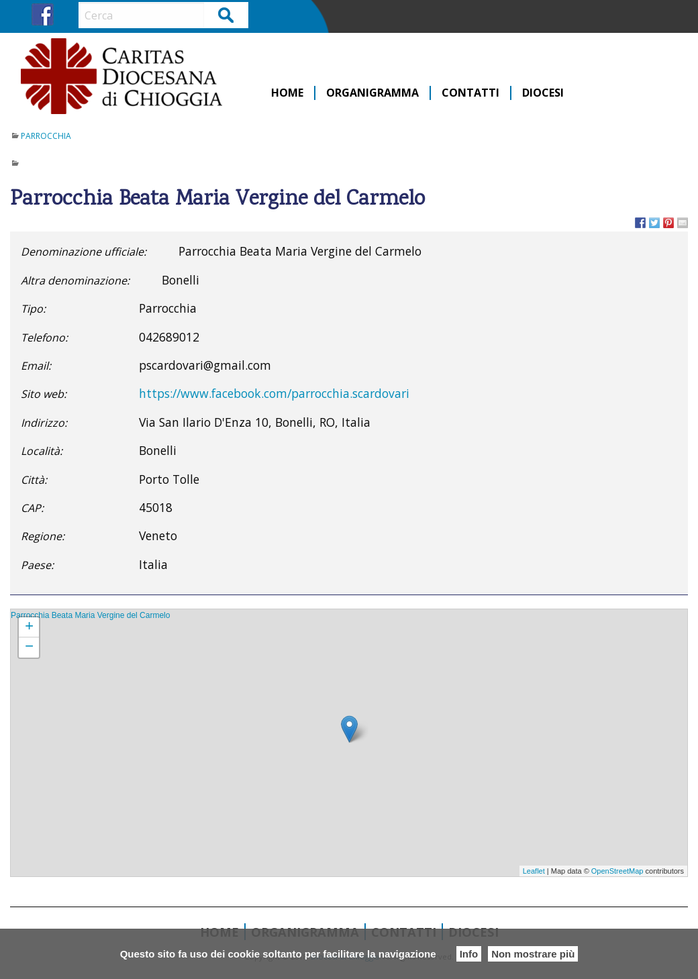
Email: (36, 365)
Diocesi (543, 93)
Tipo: (33, 308)
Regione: (42, 536)
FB (43, 14)
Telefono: (44, 337)
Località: (41, 451)
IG (67, 14)
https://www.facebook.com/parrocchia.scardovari (274, 393)
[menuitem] (287, 93)
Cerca (226, 14)
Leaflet (534, 871)
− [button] (29, 647)
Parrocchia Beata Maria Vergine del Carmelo (90, 615)
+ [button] (29, 627)
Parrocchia (46, 136)
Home (287, 93)
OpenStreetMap (617, 871)
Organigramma (372, 93)
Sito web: (43, 394)
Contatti (470, 93)
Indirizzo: (44, 422)
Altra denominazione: (75, 280)
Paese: (37, 565)
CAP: (32, 508)
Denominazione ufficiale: (83, 251)
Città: (34, 479)
